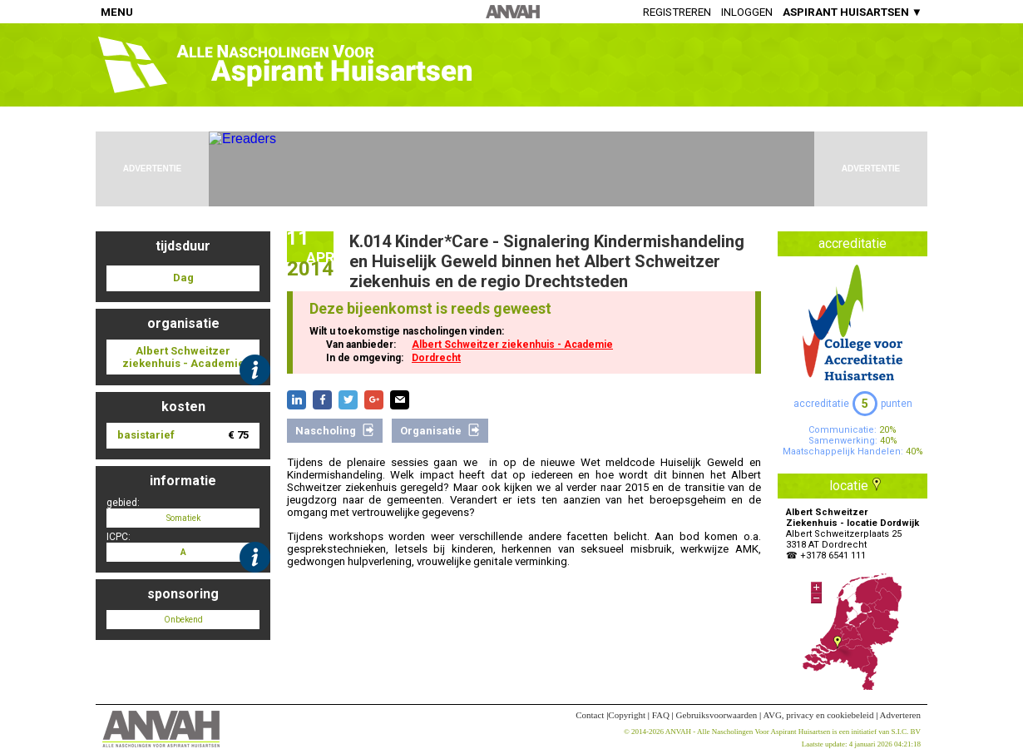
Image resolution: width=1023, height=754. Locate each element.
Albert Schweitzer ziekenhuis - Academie (512, 344)
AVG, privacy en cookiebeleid (818, 715)
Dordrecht (436, 358)
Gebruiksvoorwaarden (717, 715)
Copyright (626, 715)
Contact (590, 715)
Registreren (677, 12)
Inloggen (747, 12)
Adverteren (900, 715)
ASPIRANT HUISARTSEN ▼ (852, 12)
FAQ (661, 715)
